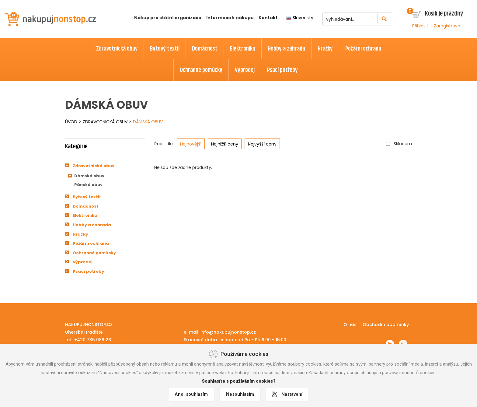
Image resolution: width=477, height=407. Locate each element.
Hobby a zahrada (92, 225)
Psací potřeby (88, 271)
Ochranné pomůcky (94, 253)
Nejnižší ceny (224, 144)
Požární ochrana (91, 243)
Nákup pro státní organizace (167, 18)
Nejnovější (190, 144)
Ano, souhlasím (191, 394)
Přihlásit (420, 26)
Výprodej (82, 262)
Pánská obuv (88, 185)
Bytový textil (86, 197)
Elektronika (85, 215)
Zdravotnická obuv (105, 122)
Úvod (71, 122)
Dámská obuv (148, 122)
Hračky (80, 234)
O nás (350, 324)
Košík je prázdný (444, 13)
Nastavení (291, 394)
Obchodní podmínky (386, 324)
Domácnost (86, 206)
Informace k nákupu (230, 18)
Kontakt (268, 18)
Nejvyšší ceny (262, 144)
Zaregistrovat (448, 26)
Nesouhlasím (240, 394)
